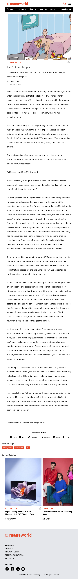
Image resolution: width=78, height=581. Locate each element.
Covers (53, 9)
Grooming (21, 9)
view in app (66, 9)
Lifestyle (32, 9)
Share (13, 437)
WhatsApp (33, 437)
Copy (65, 437)
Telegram (46, 437)
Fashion (10, 9)
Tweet (22, 437)
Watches (43, 9)
